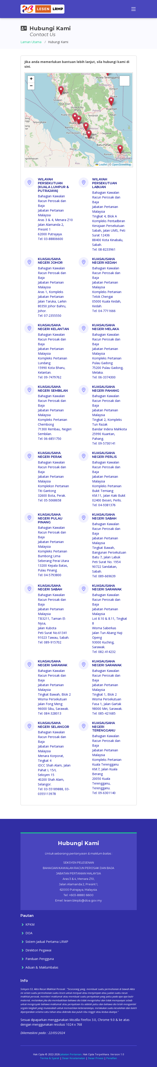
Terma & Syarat (49, 1058)
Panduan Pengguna (39, 958)
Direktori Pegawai (38, 950)
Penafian (111, 1058)
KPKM (29, 924)
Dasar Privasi (95, 1058)
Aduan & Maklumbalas (41, 967)
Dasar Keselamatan (73, 1058)
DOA (28, 933)
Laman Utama (30, 42)
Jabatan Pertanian (71, 1054)
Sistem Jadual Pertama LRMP (46, 941)
